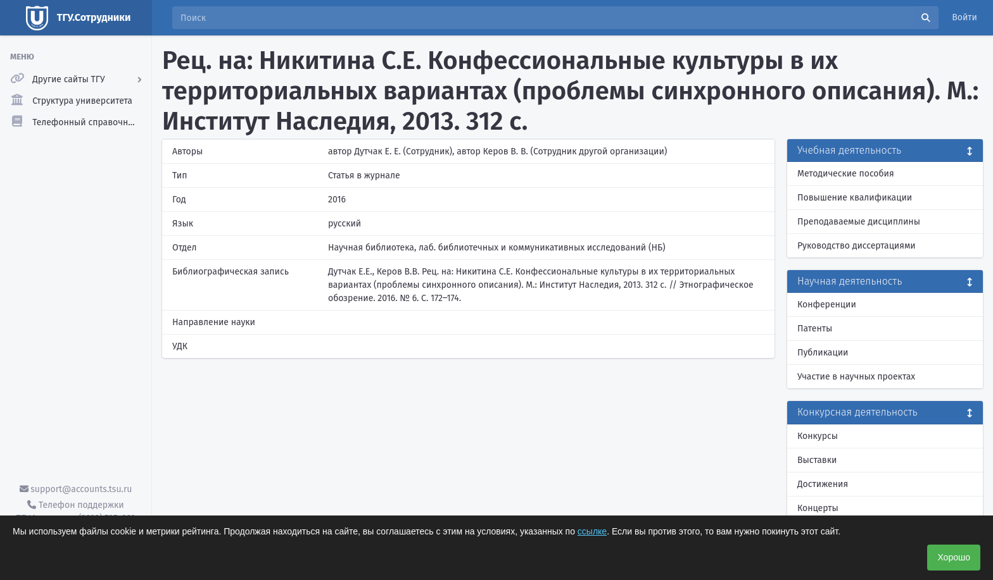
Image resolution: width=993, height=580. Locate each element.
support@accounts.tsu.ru (76, 489)
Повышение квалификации (854, 197)
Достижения (822, 484)
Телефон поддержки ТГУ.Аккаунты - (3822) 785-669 (75, 512)
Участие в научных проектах (856, 376)
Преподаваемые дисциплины (858, 221)
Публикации (822, 352)
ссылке (592, 531)
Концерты (817, 508)
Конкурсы (817, 436)
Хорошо (953, 557)
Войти (964, 17)
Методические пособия (845, 173)
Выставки (817, 460)
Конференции (826, 304)
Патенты (814, 328)
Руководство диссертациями (856, 245)
